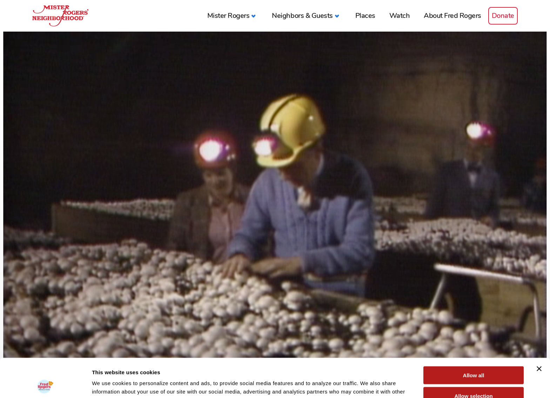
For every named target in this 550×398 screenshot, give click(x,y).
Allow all (473, 336)
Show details (368, 384)
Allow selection (473, 357)
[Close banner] (539, 329)
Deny (473, 377)
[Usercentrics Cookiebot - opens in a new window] (45, 384)
